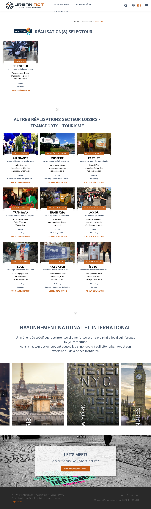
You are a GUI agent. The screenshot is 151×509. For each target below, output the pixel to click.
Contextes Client (62, 11)
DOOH (62, 233)
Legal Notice (17, 502)
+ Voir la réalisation (20, 90)
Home (76, 21)
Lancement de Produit (61, 287)
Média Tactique (22, 179)
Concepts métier (83, 4)
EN (139, 5)
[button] (3, 393)
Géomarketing (58, 179)
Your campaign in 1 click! (75, 468)
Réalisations (87, 21)
